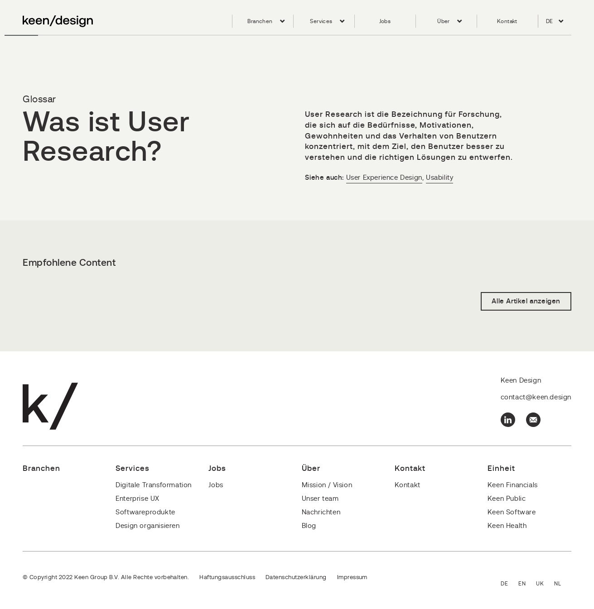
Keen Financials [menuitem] (513, 485)
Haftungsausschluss (227, 577)
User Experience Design (384, 177)
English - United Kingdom (545, 584)
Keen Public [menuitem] (507, 498)
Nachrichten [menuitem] (321, 512)
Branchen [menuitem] (259, 21)
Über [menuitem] (443, 21)
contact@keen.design (536, 397)
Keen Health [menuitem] (507, 526)
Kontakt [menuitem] (507, 21)
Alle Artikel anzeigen (526, 301)
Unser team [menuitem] (320, 498)
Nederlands (562, 584)
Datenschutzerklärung (296, 577)
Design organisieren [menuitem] (147, 526)
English (527, 584)
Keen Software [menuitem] (512, 512)
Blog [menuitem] (309, 526)
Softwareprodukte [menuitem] (145, 512)
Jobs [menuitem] (385, 21)
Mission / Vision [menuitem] (327, 485)
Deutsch (509, 584)
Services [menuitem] (321, 21)
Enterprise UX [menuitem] (137, 498)
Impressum (352, 577)
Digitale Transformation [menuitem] (154, 485)
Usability (439, 177)
